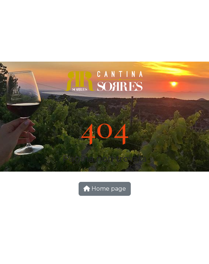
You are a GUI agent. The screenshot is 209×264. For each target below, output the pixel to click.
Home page (104, 188)
